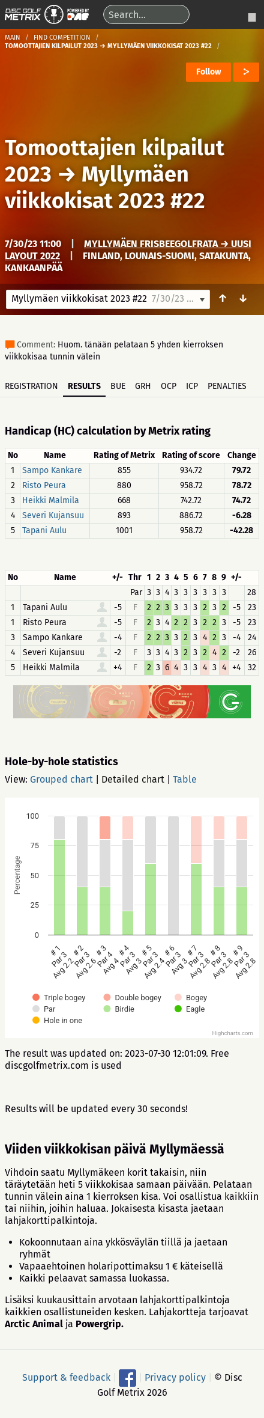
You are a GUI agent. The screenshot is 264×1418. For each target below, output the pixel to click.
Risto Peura (44, 485)
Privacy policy (175, 1377)
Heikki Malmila (50, 500)
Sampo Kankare (52, 470)
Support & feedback (66, 1377)
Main (12, 37)
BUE (117, 386)
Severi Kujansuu (53, 515)
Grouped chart (61, 779)
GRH (143, 386)
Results (84, 386)
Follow (208, 72)
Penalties (227, 386)
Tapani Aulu (44, 530)
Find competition (62, 37)
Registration (31, 386)
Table (185, 779)
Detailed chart (132, 779)
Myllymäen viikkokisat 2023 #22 (105, 187)
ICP (192, 386)
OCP (168, 386)
